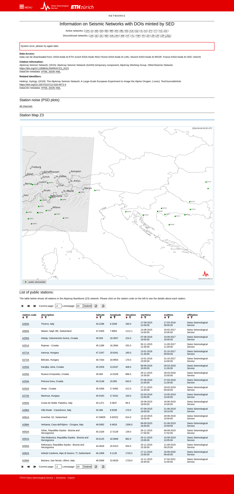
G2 (136, 30)
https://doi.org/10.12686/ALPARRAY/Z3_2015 (44, 68)
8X (116, 30)
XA (112, 35)
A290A (25, 460)
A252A (25, 388)
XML (58, 71)
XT (127, 35)
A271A (25, 352)
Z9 (152, 35)
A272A (25, 360)
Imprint (71, 477)
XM (122, 35)
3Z (96, 35)
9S (126, 30)
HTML (44, 71)
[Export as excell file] (96, 306)
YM (138, 35)
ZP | (163, 35)
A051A (25, 439)
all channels (26, 106)
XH (117, 35)
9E (121, 30)
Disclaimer (61, 477)
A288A (25, 424)
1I (92, 30)
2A (91, 35)
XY (150, 30)
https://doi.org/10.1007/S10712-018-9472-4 (43, 84)
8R (111, 30)
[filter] (26, 317)
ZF (157, 35)
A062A (25, 453)
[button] (26, 6)
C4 (131, 30)
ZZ (165, 30)
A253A (25, 367)
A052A (25, 431)
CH (87, 30)
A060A (25, 331)
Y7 (155, 30)
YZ (161, 30)
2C (101, 35)
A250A (25, 374)
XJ (145, 30)
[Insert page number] (58, 306)
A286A (25, 410)
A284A (25, 403)
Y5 (143, 35)
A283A (25, 324)
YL (132, 35)
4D (96, 30)
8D (106, 30)
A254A (25, 381)
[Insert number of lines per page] (79, 306)
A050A (25, 446)
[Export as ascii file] (103, 306)
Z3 (148, 35)
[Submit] (87, 306)
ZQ (168, 35)
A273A (25, 395)
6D (106, 35)
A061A (25, 417)
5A (101, 30)
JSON (51, 71)
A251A (25, 345)
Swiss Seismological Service (39, 477)
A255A (25, 338)
